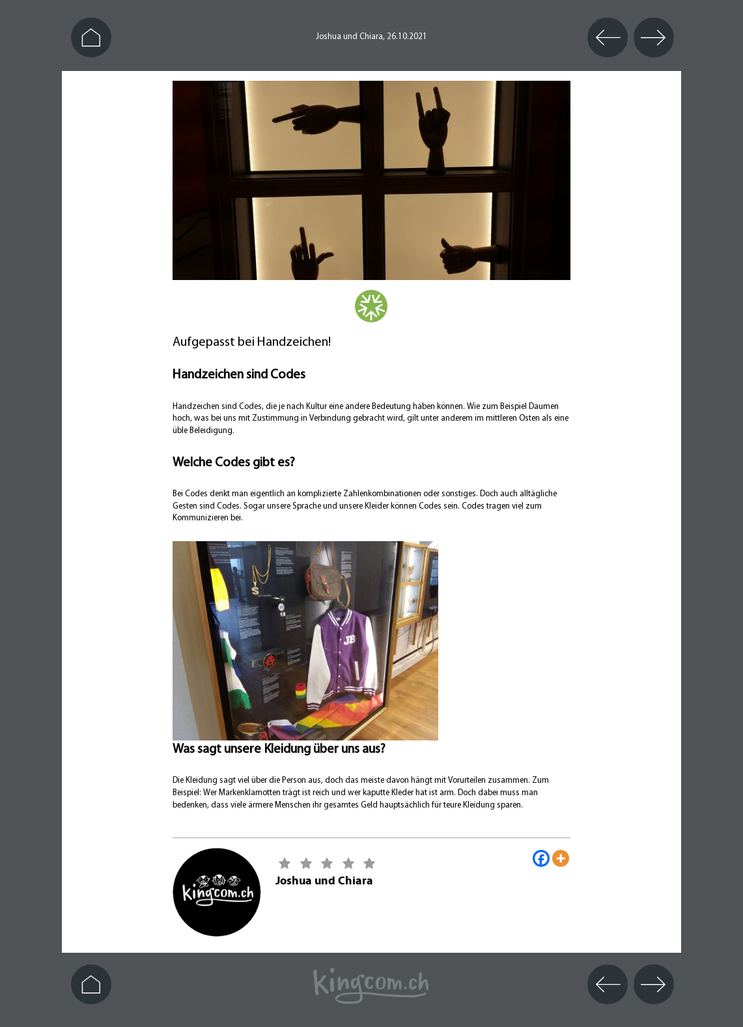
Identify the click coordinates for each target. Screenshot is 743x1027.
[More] (560, 858)
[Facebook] (541, 858)
